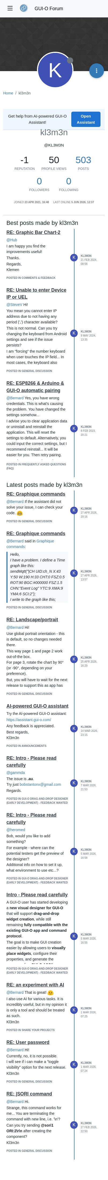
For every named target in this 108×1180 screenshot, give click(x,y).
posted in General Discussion (29, 371)
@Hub (11, 240)
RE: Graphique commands (35, 494)
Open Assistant (86, 119)
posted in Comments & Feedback (30, 277)
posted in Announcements (26, 745)
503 (83, 160)
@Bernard (15, 398)
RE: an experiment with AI (35, 985)
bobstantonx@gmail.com (40, 784)
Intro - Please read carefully (37, 894)
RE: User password (27, 1042)
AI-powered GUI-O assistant (37, 706)
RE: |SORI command (29, 1094)
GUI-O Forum (49, 8)
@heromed (15, 830)
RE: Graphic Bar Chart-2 (33, 232)
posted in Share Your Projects (30, 1030)
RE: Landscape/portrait (32, 619)
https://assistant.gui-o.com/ (28, 720)
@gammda (15, 772)
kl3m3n (86, 255)
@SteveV (14, 304)
